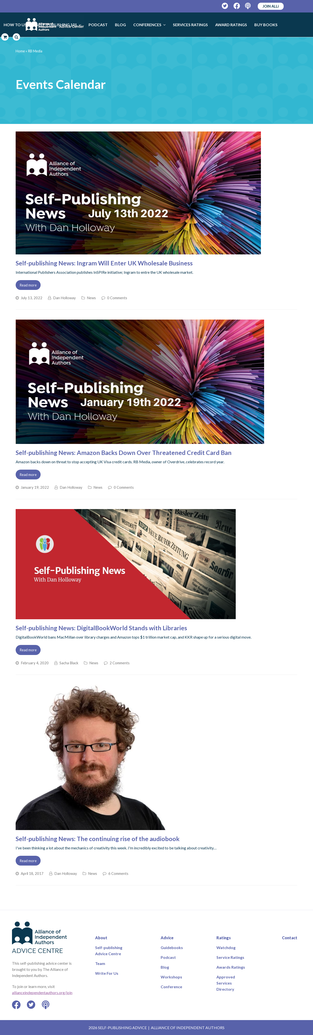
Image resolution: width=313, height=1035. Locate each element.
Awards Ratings (230, 967)
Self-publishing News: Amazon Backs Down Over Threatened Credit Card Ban (124, 452)
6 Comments (118, 873)
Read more (28, 285)
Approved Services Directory (225, 983)
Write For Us (106, 973)
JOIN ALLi (271, 6)
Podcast (168, 957)
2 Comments (120, 663)
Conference (171, 986)
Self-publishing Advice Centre (108, 950)
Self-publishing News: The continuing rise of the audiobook (97, 838)
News (91, 298)
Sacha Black (68, 663)
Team (100, 963)
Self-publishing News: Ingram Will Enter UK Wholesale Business (104, 263)
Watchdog (225, 947)
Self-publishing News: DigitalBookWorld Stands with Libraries (101, 627)
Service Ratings (230, 957)
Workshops (171, 977)
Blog (165, 967)
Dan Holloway (64, 298)
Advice (167, 937)
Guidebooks (172, 947)
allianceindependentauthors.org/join (42, 992)
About (101, 937)
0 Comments (117, 298)
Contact (289, 937)
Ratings (223, 937)
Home (20, 51)
